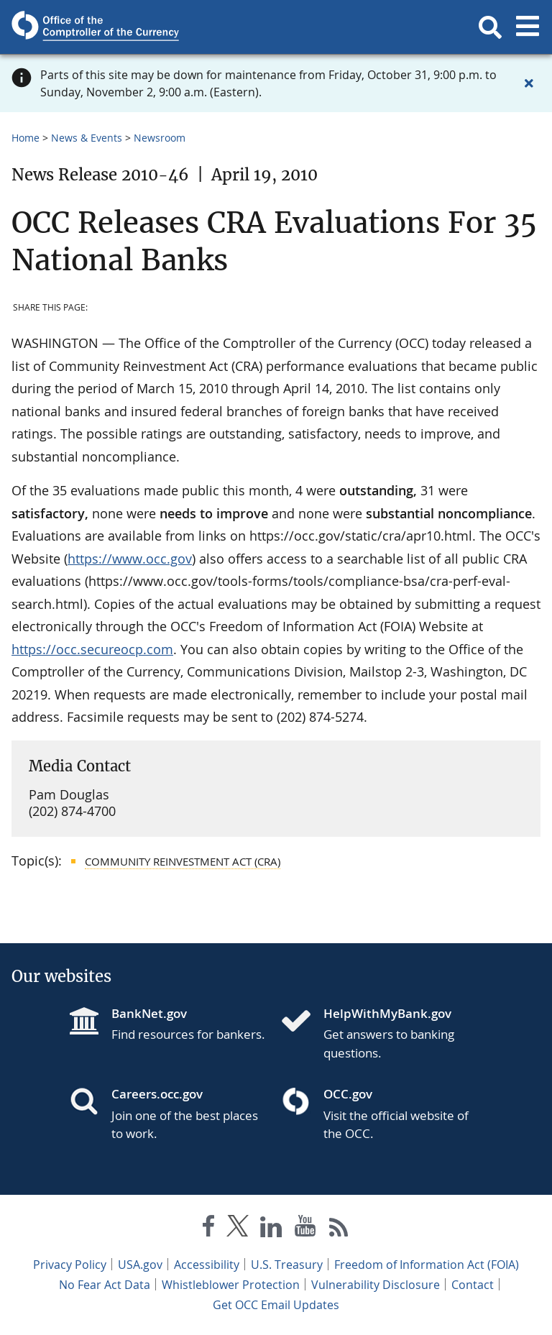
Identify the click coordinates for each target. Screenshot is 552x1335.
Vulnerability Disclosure (375, 1285)
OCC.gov (347, 1094)
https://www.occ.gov (130, 558)
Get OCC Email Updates (276, 1305)
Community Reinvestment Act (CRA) (182, 861)
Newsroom (159, 137)
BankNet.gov (149, 1013)
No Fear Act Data (104, 1285)
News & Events (86, 137)
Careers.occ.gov (157, 1094)
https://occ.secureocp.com (92, 649)
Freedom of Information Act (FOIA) (426, 1264)
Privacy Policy (69, 1264)
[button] (490, 27)
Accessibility (206, 1264)
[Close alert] (529, 83)
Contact (472, 1285)
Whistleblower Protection (231, 1285)
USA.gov (140, 1264)
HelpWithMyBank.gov (387, 1013)
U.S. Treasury (287, 1264)
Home (26, 137)
